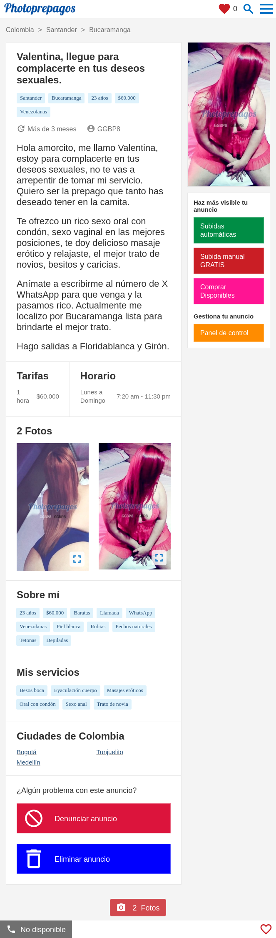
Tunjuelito (109, 751)
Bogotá (27, 751)
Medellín (28, 762)
